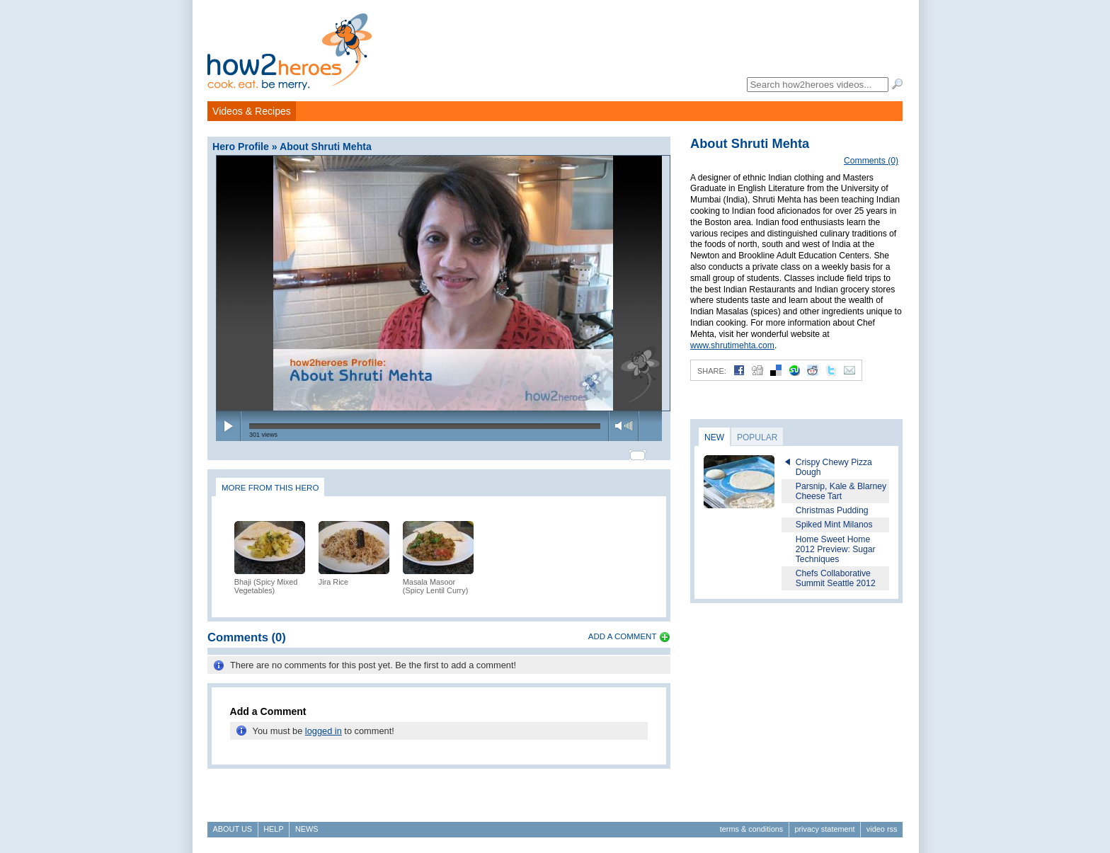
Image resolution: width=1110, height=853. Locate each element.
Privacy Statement (824, 829)
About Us (232, 829)
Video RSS (882, 829)
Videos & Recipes (251, 111)
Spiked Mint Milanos (834, 524)
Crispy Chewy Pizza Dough (834, 467)
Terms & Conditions (751, 829)
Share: (711, 371)
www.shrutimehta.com (732, 345)
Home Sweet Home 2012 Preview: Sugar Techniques (836, 549)
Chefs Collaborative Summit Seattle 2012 (836, 578)
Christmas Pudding (832, 510)
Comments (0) (871, 161)
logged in (323, 724)
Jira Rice (333, 575)
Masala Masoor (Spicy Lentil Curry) (435, 579)
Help (273, 829)
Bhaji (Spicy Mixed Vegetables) (265, 579)
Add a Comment (622, 630)
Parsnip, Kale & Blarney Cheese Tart (841, 491)
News (307, 829)
